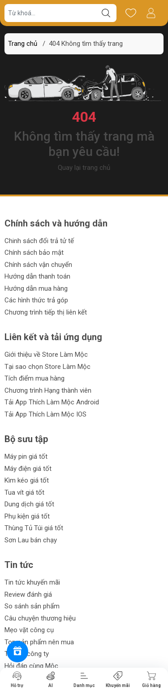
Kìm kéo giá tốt (26, 480)
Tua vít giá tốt (24, 492)
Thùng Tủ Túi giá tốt (33, 528)
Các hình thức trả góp (36, 300)
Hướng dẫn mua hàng (36, 288)
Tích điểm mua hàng (34, 378)
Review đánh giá (28, 594)
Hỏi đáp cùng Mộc (31, 666)
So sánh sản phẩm (32, 606)
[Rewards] (17, 651)
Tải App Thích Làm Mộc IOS (45, 414)
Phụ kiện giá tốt (27, 516)
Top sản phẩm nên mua (39, 642)
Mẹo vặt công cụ (29, 630)
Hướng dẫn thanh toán (37, 276)
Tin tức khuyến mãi (32, 582)
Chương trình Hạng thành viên (47, 390)
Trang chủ (22, 44)
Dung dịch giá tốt (29, 504)
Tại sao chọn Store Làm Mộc (47, 367)
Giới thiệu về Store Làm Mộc (46, 354)
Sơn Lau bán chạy (30, 540)
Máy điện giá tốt (28, 469)
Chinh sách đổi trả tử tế (39, 241)
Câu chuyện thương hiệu (40, 618)
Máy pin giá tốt (25, 456)
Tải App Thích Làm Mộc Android (51, 402)
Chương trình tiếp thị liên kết (45, 312)
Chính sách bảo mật (34, 252)
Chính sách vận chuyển (38, 265)
